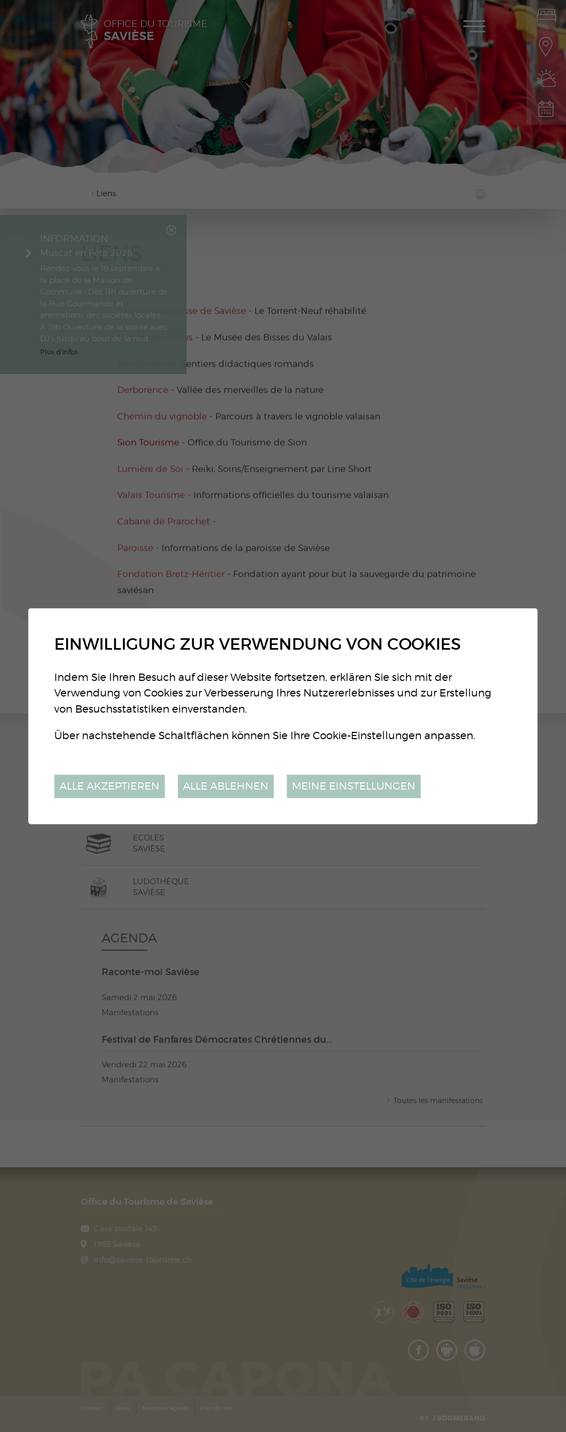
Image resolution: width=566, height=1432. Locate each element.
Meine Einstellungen (353, 786)
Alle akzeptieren (109, 786)
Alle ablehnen (225, 786)
